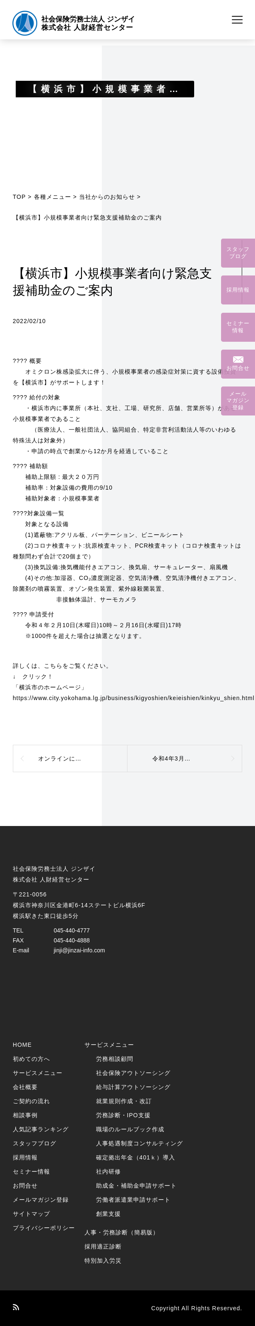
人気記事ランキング (41, 1129)
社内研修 (108, 1171)
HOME (22, 1044)
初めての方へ (31, 1058)
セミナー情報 (31, 1171)
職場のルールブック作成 (130, 1129)
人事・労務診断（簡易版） (121, 1232)
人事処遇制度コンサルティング (139, 1143)
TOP (19, 196)
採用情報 (25, 1157)
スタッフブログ (34, 1143)
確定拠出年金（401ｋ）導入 (135, 1157)
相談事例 (25, 1115)
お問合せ (25, 1185)
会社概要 (25, 1087)
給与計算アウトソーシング (133, 1087)
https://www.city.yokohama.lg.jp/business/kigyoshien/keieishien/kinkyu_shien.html (134, 698)
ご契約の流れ (31, 1101)
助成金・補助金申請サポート (136, 1185)
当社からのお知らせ (107, 196)
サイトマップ (31, 1213)
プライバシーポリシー (44, 1228)
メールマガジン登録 (41, 1199)
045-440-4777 (72, 930)
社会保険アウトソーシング (133, 1073)
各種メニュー (52, 196)
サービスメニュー (38, 1073)
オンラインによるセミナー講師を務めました (83, 758)
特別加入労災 (103, 1260)
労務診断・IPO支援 (123, 1115)
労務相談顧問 (114, 1058)
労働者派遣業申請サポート (133, 1199)
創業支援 (108, 1213)
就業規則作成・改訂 (124, 1101)
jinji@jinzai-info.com (79, 950)
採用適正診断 (103, 1246)
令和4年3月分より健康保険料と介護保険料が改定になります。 (197, 758)
